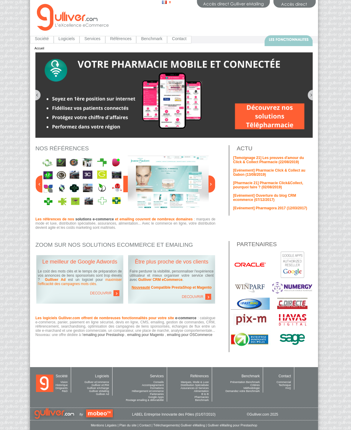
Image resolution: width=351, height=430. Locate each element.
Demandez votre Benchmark (243, 391)
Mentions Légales (104, 425)
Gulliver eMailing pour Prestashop (232, 425)
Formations (157, 388)
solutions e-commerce (94, 219)
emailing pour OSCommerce (189, 335)
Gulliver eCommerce (97, 382)
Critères (255, 385)
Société (42, 38)
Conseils (158, 382)
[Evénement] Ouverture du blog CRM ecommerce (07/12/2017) (264, 197)
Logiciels (66, 38)
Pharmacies (201, 397)
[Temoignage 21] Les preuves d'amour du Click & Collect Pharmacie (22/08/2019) (268, 160)
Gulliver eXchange (98, 388)
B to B (205, 394)
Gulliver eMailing (99, 391)
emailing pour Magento (145, 335)
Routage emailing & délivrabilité (145, 400)
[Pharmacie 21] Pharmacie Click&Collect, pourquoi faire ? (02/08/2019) (268, 185)
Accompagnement (153, 385)
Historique (62, 385)
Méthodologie (252, 388)
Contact (179, 38)
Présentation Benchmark (245, 382)
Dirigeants (62, 388)
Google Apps (156, 397)
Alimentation (201, 391)
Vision (64, 382)
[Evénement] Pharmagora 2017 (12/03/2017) (270, 208)
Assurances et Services (195, 388)
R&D (65, 391)
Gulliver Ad (102, 394)
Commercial (284, 382)
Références (121, 38)
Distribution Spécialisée (195, 385)
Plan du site (127, 425)
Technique (285, 385)
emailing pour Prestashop (103, 335)
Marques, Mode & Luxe (195, 382)
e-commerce (185, 318)
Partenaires (157, 394)
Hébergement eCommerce (148, 391)
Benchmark (151, 38)
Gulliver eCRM (100, 385)
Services (92, 38)
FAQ (288, 388)
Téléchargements (166, 425)
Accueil (39, 48)
